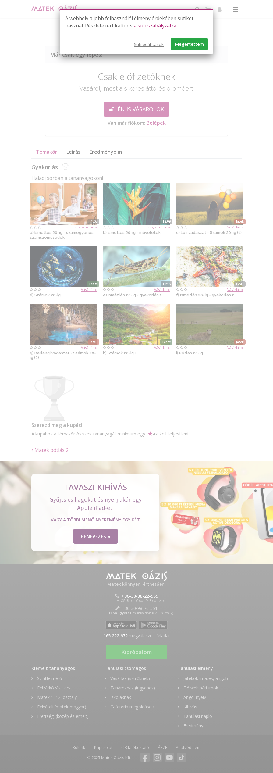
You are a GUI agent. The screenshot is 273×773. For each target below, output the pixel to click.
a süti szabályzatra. (155, 25)
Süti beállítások (149, 44)
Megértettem (189, 44)
